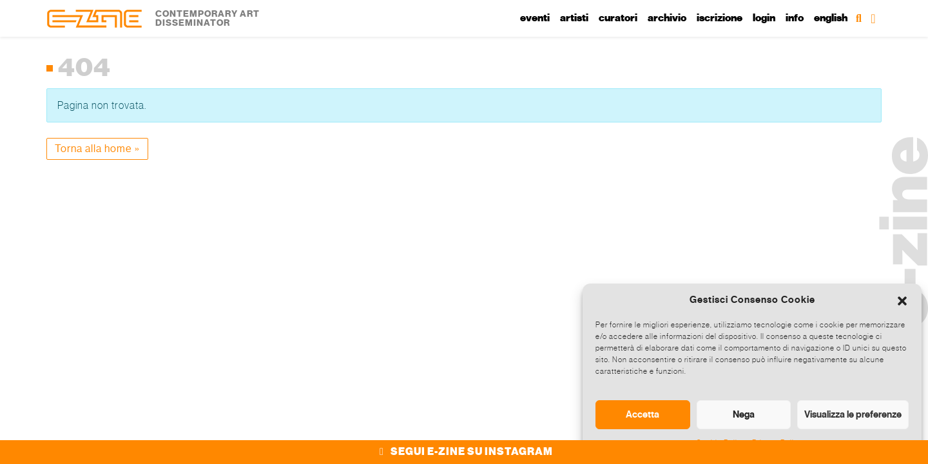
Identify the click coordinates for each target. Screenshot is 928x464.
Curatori (618, 18)
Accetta (642, 414)
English (830, 18)
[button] (902, 299)
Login (764, 18)
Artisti (574, 18)
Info (795, 18)
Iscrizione (719, 18)
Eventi (535, 18)
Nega (744, 414)
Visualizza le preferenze (853, 414)
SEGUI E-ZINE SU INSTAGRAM (464, 451)
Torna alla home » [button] (97, 148)
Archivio (667, 18)
